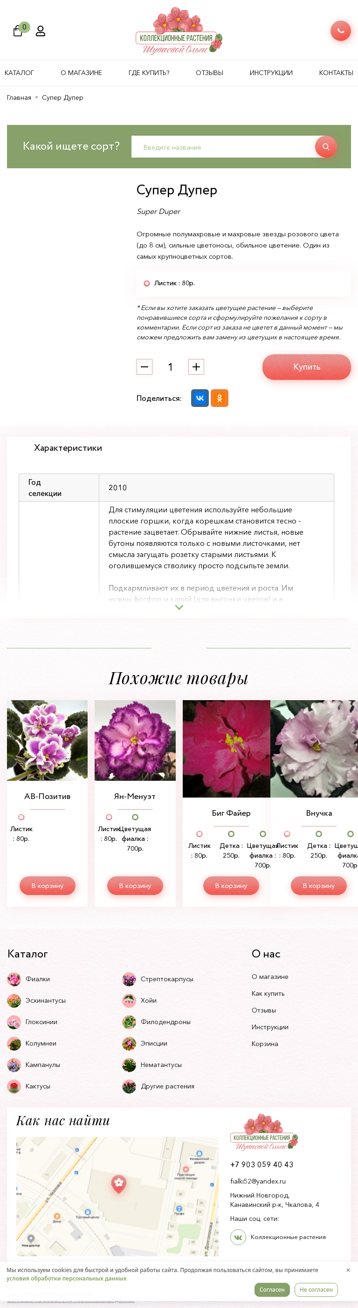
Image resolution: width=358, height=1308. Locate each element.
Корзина (265, 1044)
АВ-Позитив (47, 797)
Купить (307, 367)
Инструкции (271, 73)
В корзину (47, 885)
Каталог (19, 73)
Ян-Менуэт (135, 797)
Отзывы (209, 73)
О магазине (81, 73)
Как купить (268, 993)
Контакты (336, 73)
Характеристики (68, 448)
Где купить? (149, 73)
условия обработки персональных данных (66, 1278)
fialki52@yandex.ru (258, 1181)
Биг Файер (231, 813)
